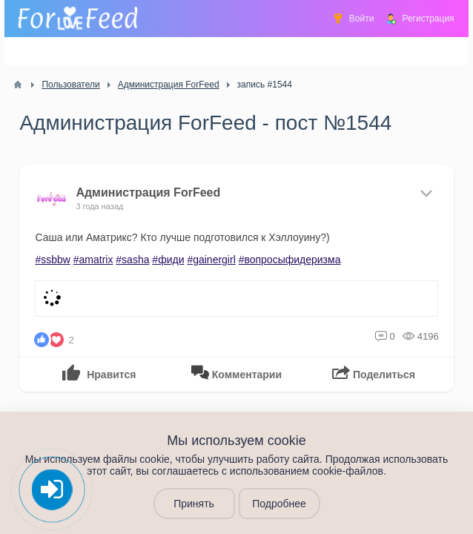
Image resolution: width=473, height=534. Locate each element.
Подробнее (279, 504)
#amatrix (93, 260)
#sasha (132, 260)
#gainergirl (211, 260)
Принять (193, 504)
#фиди (168, 260)
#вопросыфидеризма (290, 260)
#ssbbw (52, 260)
